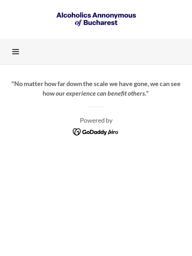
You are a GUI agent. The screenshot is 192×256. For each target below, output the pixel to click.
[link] (96, 19)
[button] (16, 51)
